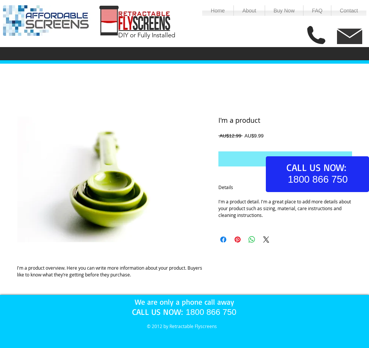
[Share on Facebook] (223, 239)
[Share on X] (266, 239)
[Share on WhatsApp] (251, 239)
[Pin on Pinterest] (237, 239)
